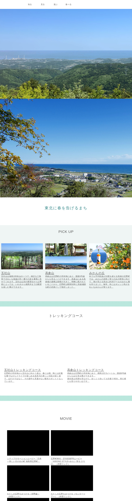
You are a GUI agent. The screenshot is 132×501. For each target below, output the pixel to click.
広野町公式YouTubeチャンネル (68, 348)
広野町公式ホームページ (14, 472)
